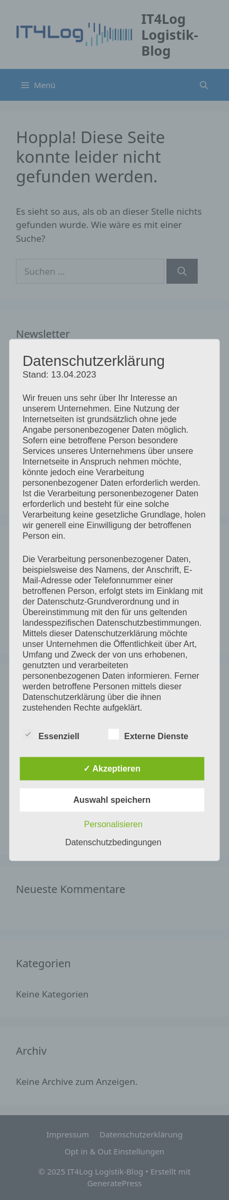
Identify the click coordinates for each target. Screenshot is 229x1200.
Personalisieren (113, 824)
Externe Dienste (148, 734)
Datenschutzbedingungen (113, 842)
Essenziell (50, 734)
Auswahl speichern (112, 799)
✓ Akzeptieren (111, 768)
